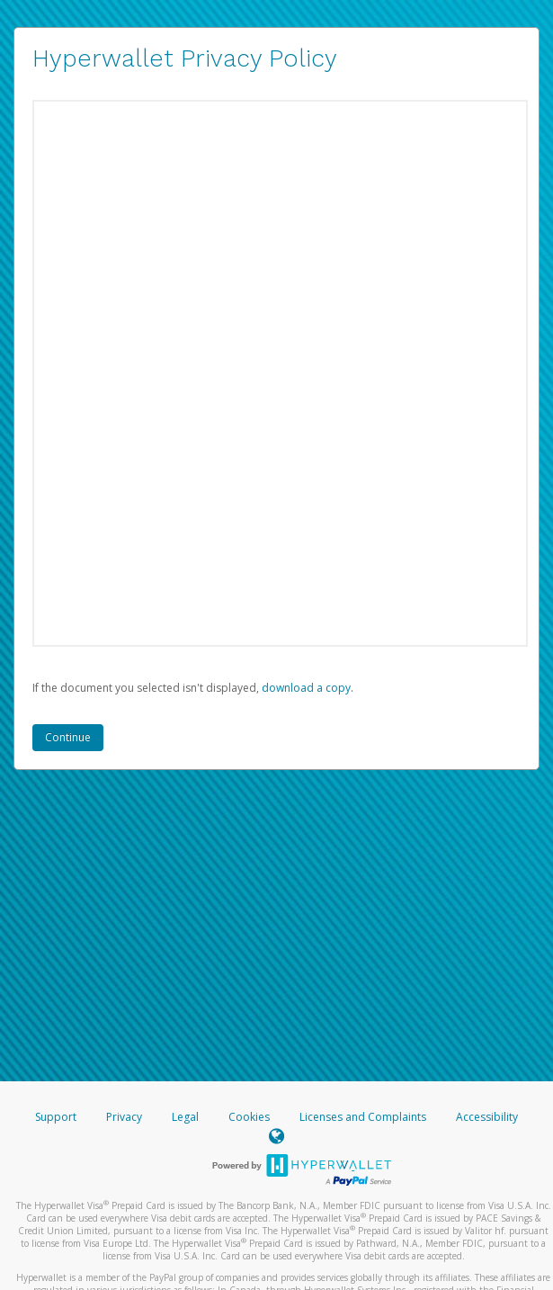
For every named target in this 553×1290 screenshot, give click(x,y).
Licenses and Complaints (364, 1116)
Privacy (124, 1116)
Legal (185, 1116)
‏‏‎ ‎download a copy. (306, 687)
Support (55, 1116)
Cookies (249, 1116)
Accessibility (487, 1116)
